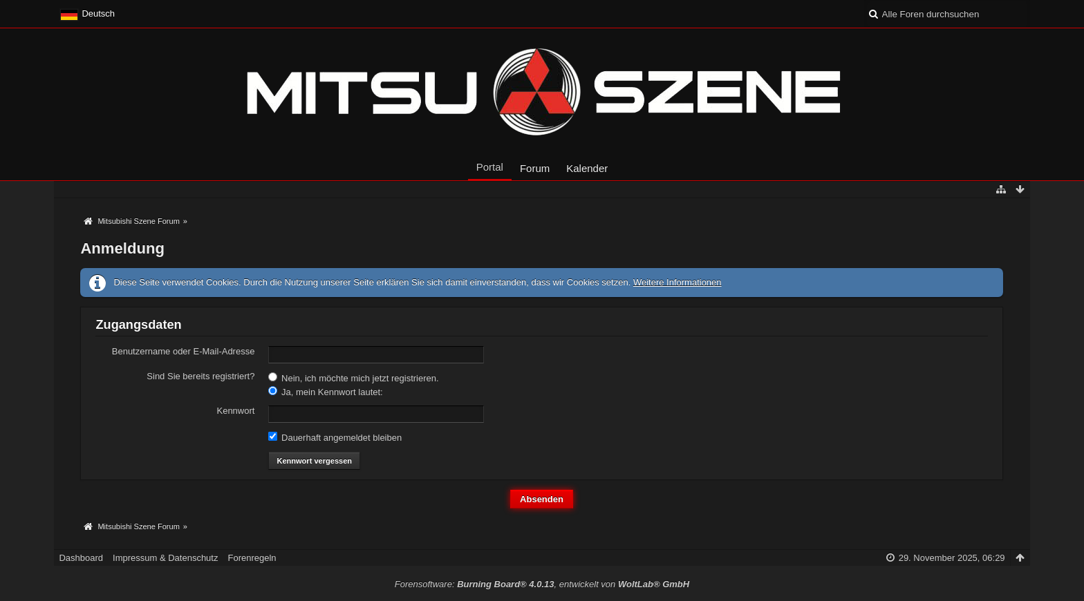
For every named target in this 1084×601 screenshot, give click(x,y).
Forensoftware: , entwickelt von (542, 584)
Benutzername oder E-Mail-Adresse (183, 351)
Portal (489, 167)
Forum (535, 168)
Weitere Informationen (677, 282)
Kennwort (235, 411)
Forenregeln (251, 558)
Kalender (587, 168)
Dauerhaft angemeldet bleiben (335, 437)
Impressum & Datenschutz (165, 558)
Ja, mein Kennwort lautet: (325, 391)
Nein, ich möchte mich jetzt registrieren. (353, 377)
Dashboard (81, 558)
